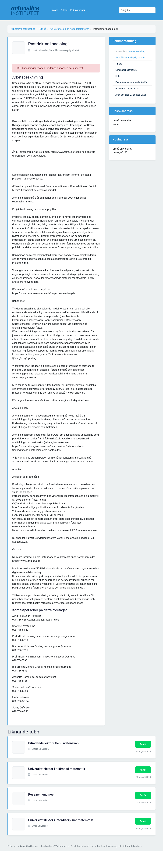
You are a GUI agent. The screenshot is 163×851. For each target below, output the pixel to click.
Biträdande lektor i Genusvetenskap (53, 743)
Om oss (54, 10)
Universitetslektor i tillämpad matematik (56, 769)
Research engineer (41, 794)
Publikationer (77, 10)
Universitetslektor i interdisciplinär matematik (60, 820)
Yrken (64, 10)
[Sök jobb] (137, 10)
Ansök (143, 744)
